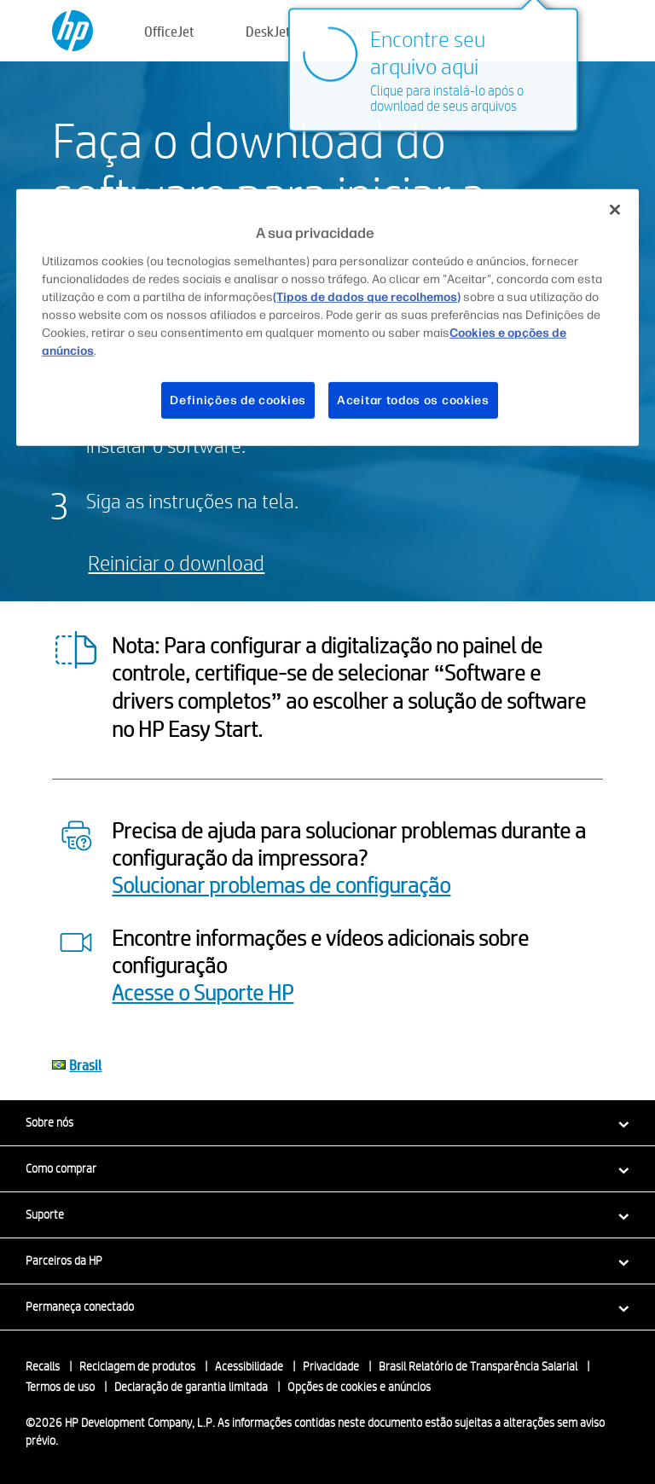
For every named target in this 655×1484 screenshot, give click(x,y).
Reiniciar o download (176, 562)
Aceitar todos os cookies (413, 399)
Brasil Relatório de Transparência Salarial (478, 1366)
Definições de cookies (238, 399)
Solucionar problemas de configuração (281, 884)
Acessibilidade (249, 1366)
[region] (327, 317)
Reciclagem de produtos (137, 1366)
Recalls (43, 1366)
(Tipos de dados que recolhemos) (367, 296)
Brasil (85, 1065)
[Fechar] (615, 210)
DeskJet (268, 31)
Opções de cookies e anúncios (359, 1386)
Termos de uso (60, 1386)
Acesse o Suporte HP (202, 992)
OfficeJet (169, 31)
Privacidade (331, 1366)
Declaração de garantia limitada (191, 1386)
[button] (327, 1122)
